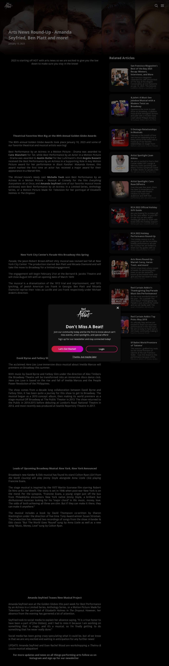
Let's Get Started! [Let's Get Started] (67, 349)
